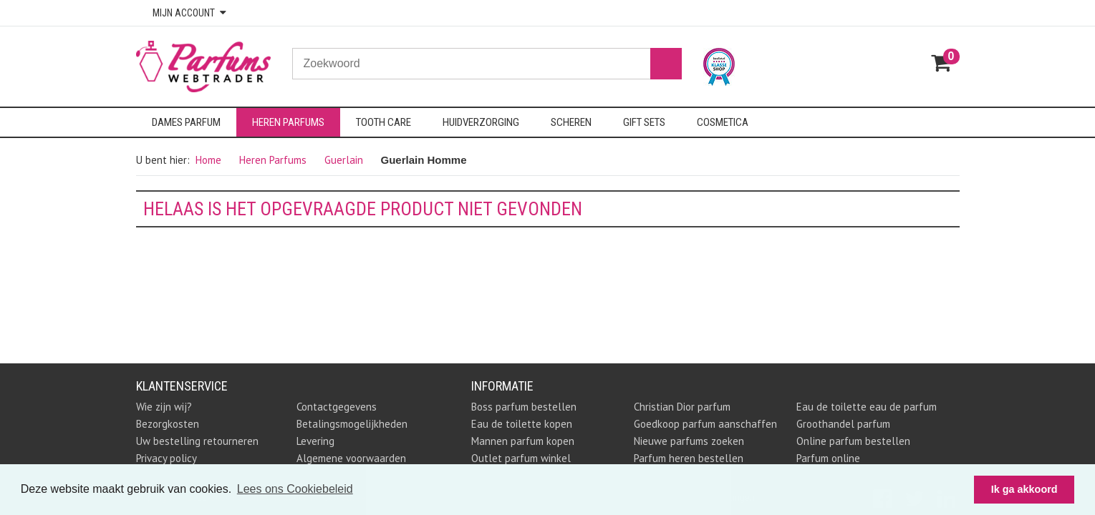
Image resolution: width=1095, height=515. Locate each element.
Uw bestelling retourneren (197, 441)
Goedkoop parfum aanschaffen (705, 424)
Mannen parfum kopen (522, 441)
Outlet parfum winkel (521, 458)
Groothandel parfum (843, 424)
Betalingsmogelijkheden (351, 424)
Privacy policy (166, 458)
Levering (315, 441)
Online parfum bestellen (853, 441)
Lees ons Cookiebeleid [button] (295, 489)
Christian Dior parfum (682, 406)
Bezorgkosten (167, 424)
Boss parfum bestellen (524, 406)
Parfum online (828, 458)
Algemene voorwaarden (351, 458)
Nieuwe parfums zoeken (689, 441)
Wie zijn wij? (164, 406)
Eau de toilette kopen (521, 424)
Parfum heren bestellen (688, 458)
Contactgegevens (336, 406)
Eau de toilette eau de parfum (866, 406)
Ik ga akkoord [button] (1024, 489)
